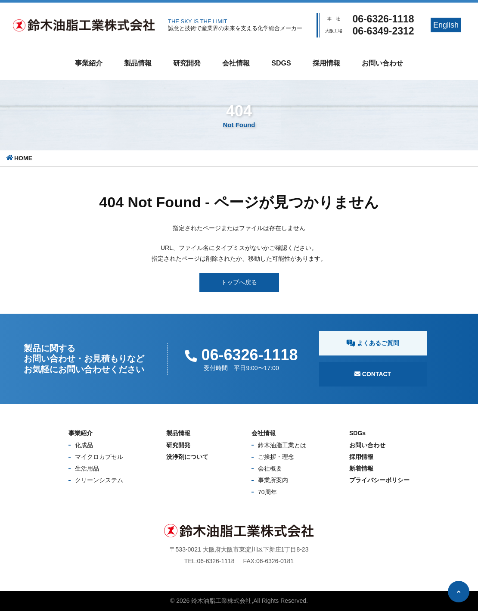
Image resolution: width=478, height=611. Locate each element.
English (446, 25)
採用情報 (326, 63)
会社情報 (236, 63)
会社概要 (270, 468)
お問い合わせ (382, 63)
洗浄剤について (187, 456)
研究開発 (187, 63)
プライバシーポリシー (379, 480)
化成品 (84, 445)
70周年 (267, 492)
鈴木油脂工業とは (282, 445)
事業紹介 (88, 63)
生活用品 (87, 468)
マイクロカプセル (99, 456)
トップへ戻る (239, 282)
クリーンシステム (99, 480)
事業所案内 (273, 480)
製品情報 (138, 63)
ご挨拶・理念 (276, 456)
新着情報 (361, 468)
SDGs (281, 63)
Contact (372, 374)
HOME (23, 158)
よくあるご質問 (372, 343)
